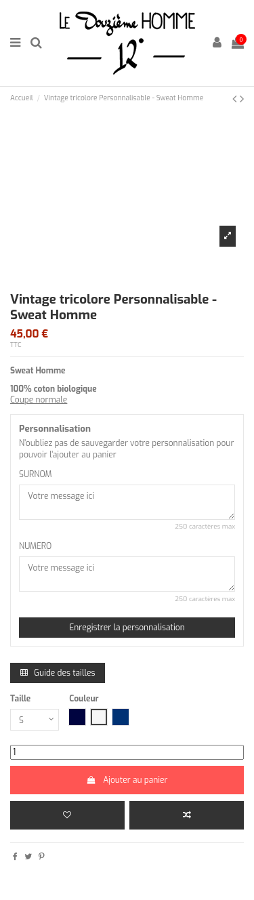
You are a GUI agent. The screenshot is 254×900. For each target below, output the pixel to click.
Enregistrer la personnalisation (127, 627)
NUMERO (35, 546)
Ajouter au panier (126, 780)
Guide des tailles (57, 673)
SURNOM (35, 474)
